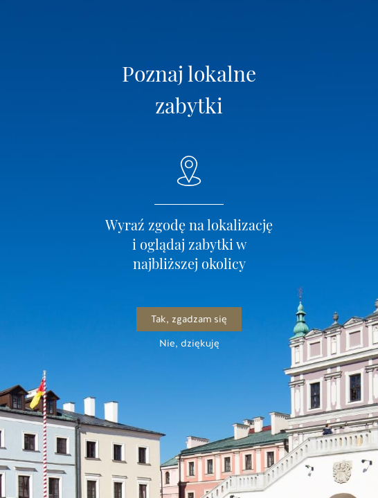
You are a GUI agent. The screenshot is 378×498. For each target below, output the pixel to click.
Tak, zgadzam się (189, 319)
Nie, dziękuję (189, 343)
